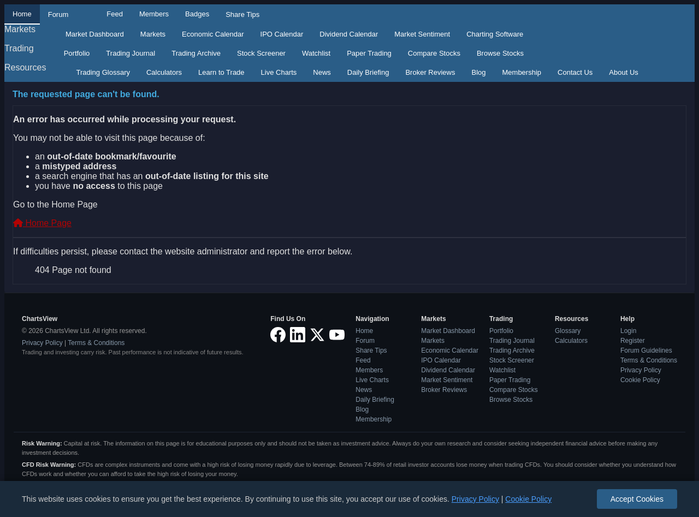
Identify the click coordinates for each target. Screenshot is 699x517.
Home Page (42, 223)
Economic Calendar (213, 34)
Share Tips (242, 14)
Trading (19, 48)
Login (628, 331)
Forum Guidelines (646, 350)
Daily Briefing (368, 72)
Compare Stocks (434, 53)
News (322, 72)
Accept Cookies (637, 499)
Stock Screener (261, 53)
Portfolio (77, 53)
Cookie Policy (640, 380)
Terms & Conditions (96, 343)
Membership (522, 72)
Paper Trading (369, 53)
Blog (478, 72)
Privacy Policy (42, 343)
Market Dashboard (95, 34)
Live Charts (279, 72)
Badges (197, 14)
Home (22, 14)
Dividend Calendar (348, 34)
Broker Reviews (430, 72)
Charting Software (494, 34)
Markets (19, 29)
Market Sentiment (422, 34)
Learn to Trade (221, 72)
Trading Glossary (103, 72)
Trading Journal (130, 53)
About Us (623, 72)
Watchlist (316, 53)
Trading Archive (196, 53)
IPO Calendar (282, 34)
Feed (114, 14)
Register (632, 340)
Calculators (164, 72)
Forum (58, 14)
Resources (25, 67)
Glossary (567, 331)
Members (154, 14)
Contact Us (575, 72)
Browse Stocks (500, 53)
